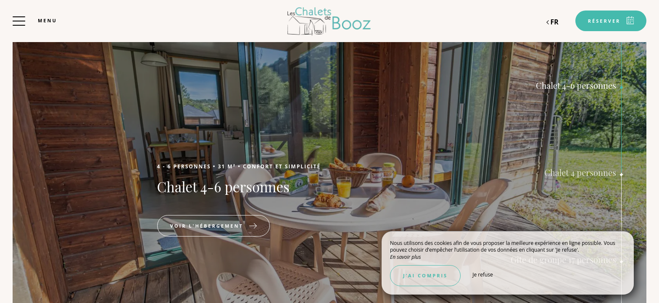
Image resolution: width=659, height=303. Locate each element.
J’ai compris (425, 275)
